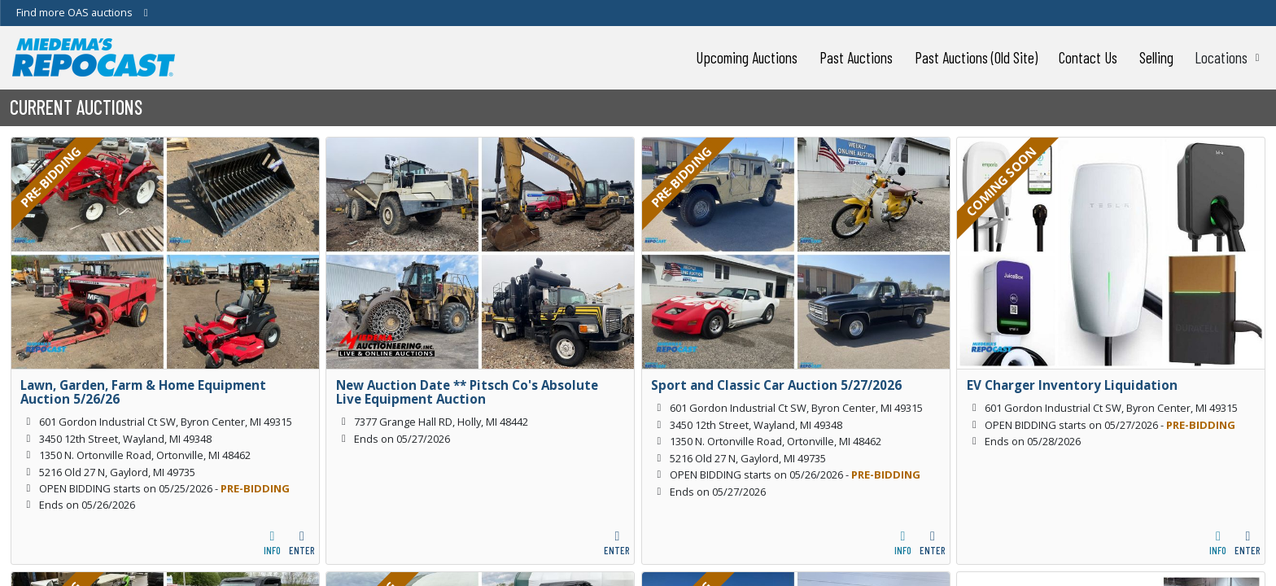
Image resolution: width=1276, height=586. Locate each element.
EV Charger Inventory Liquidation (1072, 385)
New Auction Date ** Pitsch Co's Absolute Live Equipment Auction (467, 391)
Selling (1156, 57)
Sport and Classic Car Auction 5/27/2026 (776, 385)
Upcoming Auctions (747, 57)
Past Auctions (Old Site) (976, 57)
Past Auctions (856, 57)
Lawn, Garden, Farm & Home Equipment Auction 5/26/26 (143, 391)
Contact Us (1088, 57)
